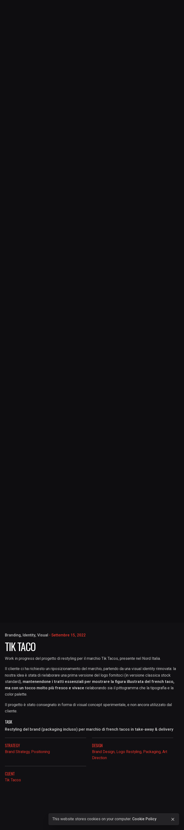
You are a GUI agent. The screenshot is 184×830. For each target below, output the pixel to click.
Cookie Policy (144, 819)
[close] (173, 819)
